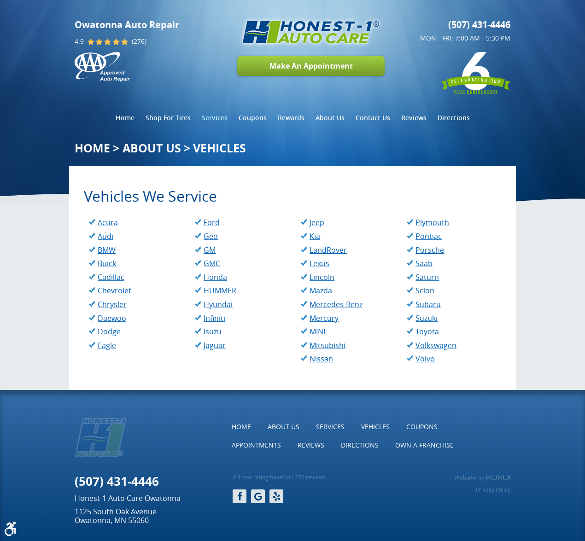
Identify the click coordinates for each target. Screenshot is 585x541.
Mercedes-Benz (336, 304)
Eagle (107, 345)
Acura (108, 222)
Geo (211, 236)
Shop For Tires (168, 117)
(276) (139, 41)
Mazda (321, 290)
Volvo (425, 359)
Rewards (291, 117)
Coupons (253, 117)
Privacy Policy (493, 489)
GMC (212, 263)
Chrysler (112, 304)
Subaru (428, 304)
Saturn (427, 277)
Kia (315, 236)
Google (258, 496)
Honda (215, 277)
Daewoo (112, 318)
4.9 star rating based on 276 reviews (279, 477)
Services (215, 117)
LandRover (328, 250)
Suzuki (426, 318)
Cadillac (111, 277)
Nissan (321, 359)
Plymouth (432, 222)
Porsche (429, 250)
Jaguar (215, 345)
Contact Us (373, 117)
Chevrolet (114, 290)
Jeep (317, 222)
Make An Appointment (311, 66)
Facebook (239, 496)
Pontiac (428, 236)
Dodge (109, 331)
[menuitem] (125, 118)
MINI (317, 331)
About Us (330, 117)
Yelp (276, 496)
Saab (424, 263)
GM (210, 250)
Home (125, 117)
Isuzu (213, 331)
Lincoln (322, 277)
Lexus (319, 263)
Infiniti (214, 318)
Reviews (414, 117)
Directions (454, 117)
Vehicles (219, 148)
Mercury (324, 318)
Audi (105, 236)
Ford (212, 222)
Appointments (256, 445)
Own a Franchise (424, 445)
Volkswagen (435, 345)
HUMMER (220, 290)
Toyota (427, 331)
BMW (107, 250)
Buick (107, 263)
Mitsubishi (327, 345)
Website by (482, 478)
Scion (424, 290)
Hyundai (218, 304)
